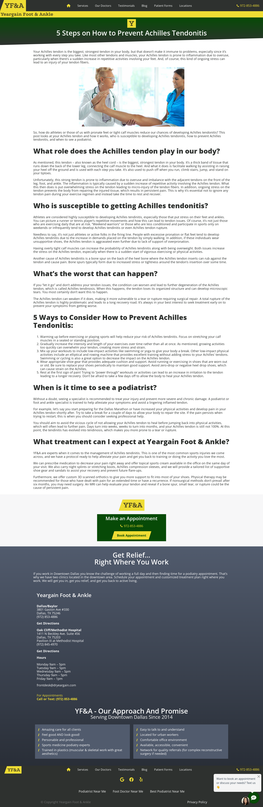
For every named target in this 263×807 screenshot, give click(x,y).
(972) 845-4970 (47, 644)
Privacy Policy (197, 802)
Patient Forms (163, 6)
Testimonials (126, 6)
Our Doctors (103, 6)
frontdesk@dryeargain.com (56, 685)
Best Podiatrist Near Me (167, 791)
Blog (144, 6)
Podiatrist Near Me (92, 791)
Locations (185, 6)
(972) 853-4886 (47, 617)
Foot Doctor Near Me (128, 791)
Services (82, 6)
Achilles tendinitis (129, 217)
